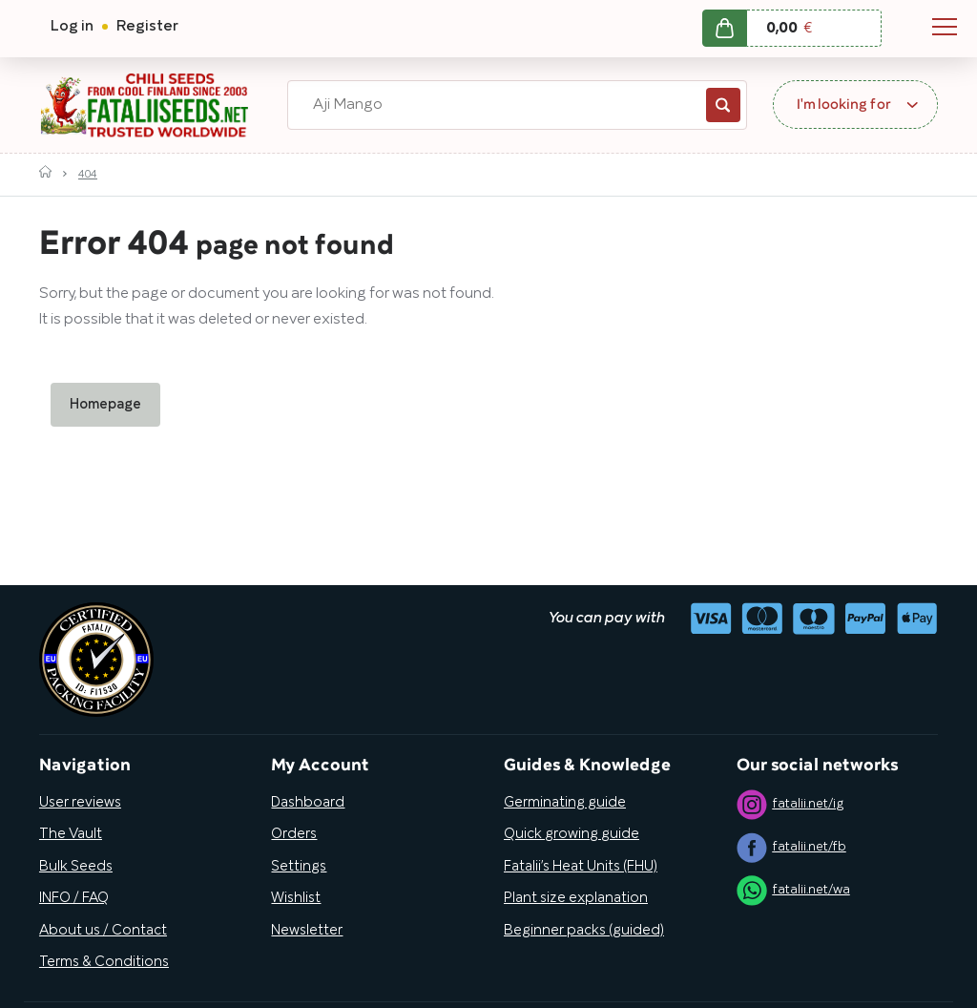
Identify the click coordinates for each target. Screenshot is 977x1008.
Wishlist (296, 898)
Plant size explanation (576, 898)
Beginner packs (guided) (584, 930)
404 (87, 174)
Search (723, 105)
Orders (294, 834)
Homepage (105, 404)
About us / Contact (103, 930)
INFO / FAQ (74, 898)
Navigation (944, 27)
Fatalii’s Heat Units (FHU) (580, 866)
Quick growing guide (571, 834)
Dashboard (307, 802)
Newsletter (307, 930)
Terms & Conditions (104, 962)
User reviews (80, 802)
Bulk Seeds (76, 866)
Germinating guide (565, 802)
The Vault (70, 834)
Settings (298, 866)
